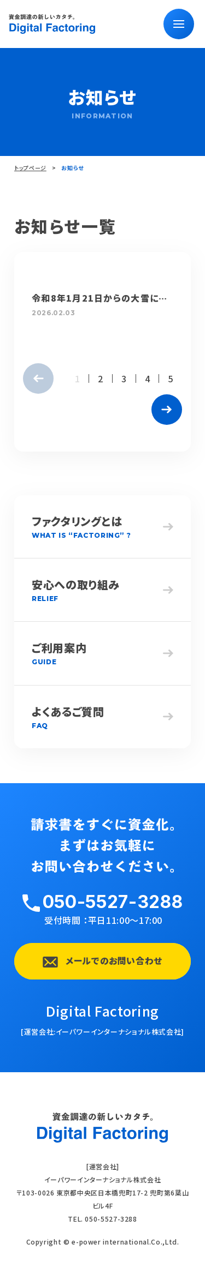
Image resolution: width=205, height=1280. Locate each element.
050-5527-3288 (113, 901)
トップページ (30, 168)
